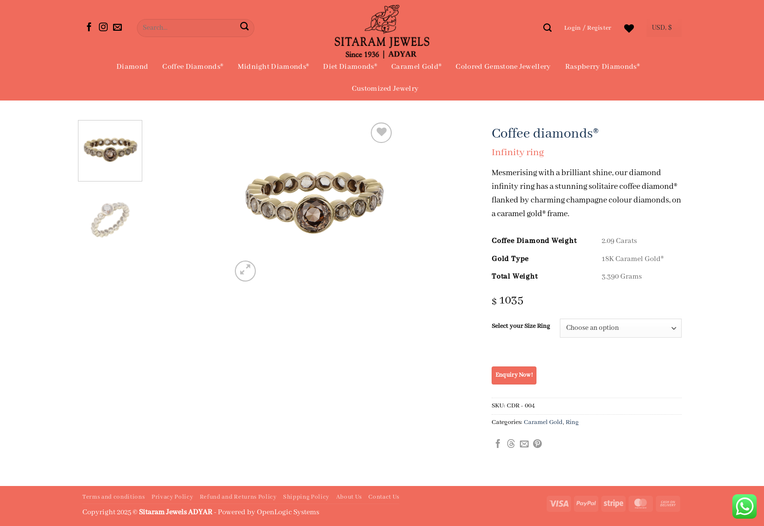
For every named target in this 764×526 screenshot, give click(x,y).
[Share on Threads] (511, 444)
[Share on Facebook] (498, 444)
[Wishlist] (629, 28)
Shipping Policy (306, 497)
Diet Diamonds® (350, 66)
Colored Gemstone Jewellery (503, 66)
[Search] (547, 28)
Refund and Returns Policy (238, 497)
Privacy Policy (172, 497)
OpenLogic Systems (288, 512)
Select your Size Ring (521, 326)
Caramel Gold (543, 422)
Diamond (132, 66)
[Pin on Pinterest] (537, 444)
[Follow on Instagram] (103, 28)
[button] (587, 28)
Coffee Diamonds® (192, 66)
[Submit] (244, 28)
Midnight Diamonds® (273, 66)
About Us (349, 497)
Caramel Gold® (416, 66)
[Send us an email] (117, 28)
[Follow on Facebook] (89, 28)
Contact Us (384, 497)
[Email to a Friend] (524, 444)
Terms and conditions (113, 497)
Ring (572, 422)
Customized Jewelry (385, 88)
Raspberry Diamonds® (602, 66)
